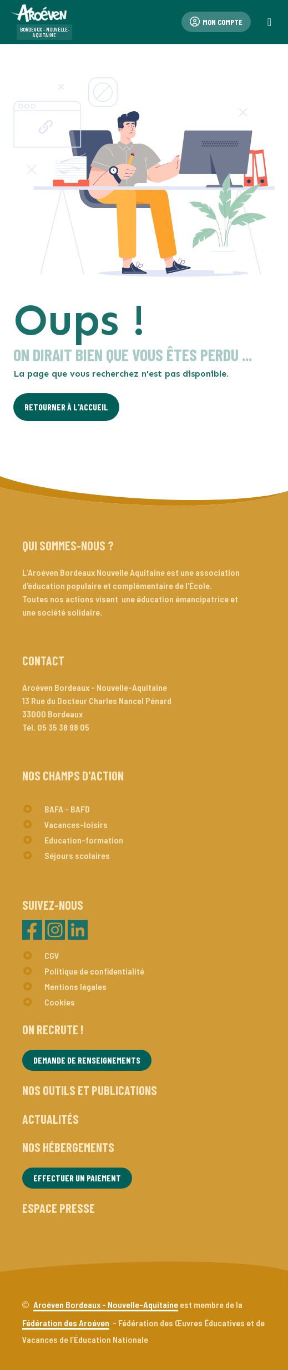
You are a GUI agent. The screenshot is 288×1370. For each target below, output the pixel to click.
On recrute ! (52, 1029)
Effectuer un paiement (77, 1178)
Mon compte (216, 22)
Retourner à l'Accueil (66, 407)
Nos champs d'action (73, 775)
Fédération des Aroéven (65, 1322)
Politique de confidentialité (94, 971)
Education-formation (83, 840)
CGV (51, 955)
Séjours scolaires (77, 855)
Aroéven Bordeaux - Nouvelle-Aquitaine (105, 1304)
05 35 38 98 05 (63, 727)
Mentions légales (75, 986)
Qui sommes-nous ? (68, 545)
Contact (43, 660)
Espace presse (58, 1208)
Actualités (50, 1119)
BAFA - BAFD (67, 809)
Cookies (59, 1002)
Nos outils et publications (89, 1090)
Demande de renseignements (86, 1060)
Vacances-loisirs (76, 824)
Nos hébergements (68, 1147)
